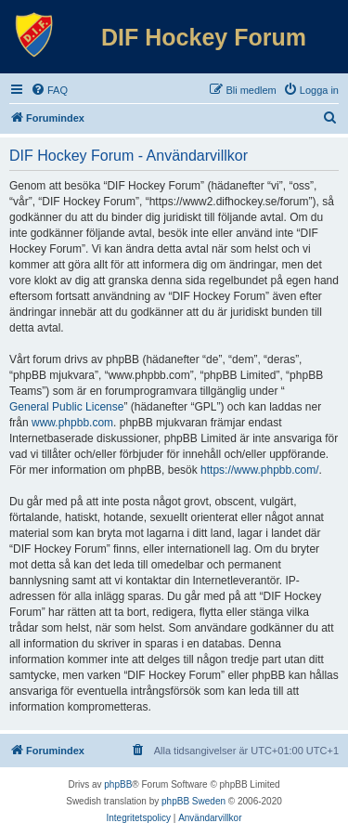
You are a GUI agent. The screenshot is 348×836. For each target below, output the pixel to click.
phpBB (118, 784)
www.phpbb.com (72, 422)
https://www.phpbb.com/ (259, 470)
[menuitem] (49, 90)
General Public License (66, 406)
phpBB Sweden (193, 801)
